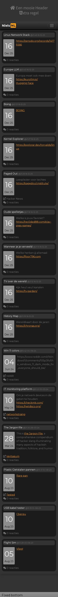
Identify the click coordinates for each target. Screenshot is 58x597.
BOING (20, 110)
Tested (10, 494)
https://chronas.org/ (28, 325)
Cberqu (21, 514)
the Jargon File (33, 433)
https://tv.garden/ (26, 291)
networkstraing (15, 414)
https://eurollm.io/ (27, 79)
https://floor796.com (28, 256)
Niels (9, 25)
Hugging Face (25, 83)
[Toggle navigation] (51, 25)
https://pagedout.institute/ (32, 183)
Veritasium (12, 456)
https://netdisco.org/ (28, 406)
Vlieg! (19, 548)
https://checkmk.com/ (29, 402)
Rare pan (22, 475)
